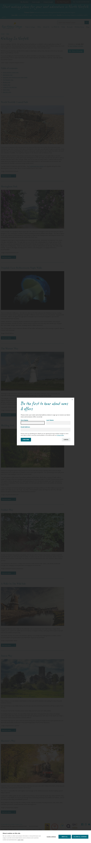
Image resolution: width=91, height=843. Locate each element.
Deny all (65, 836)
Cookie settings (51, 836)
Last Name (50, 420)
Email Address (25, 427)
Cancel (66, 439)
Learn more (20, 839)
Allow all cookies (80, 836)
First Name (24, 420)
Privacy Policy (60, 435)
